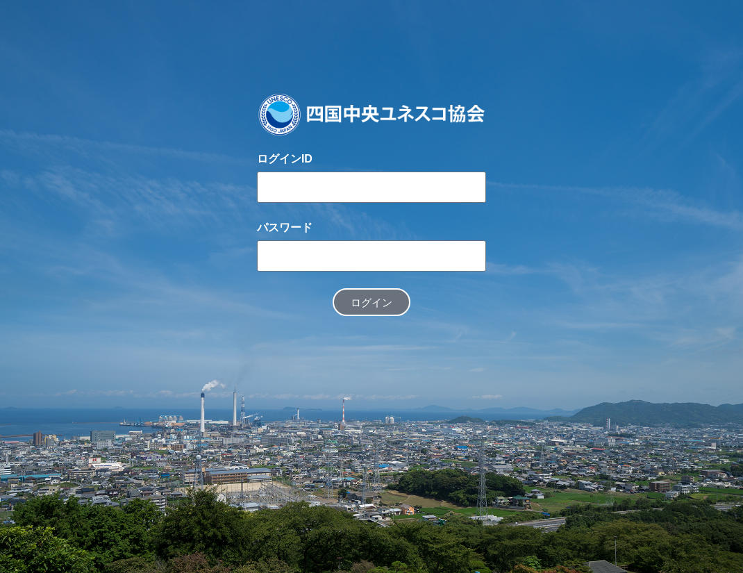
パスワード (284, 227)
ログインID (284, 159)
